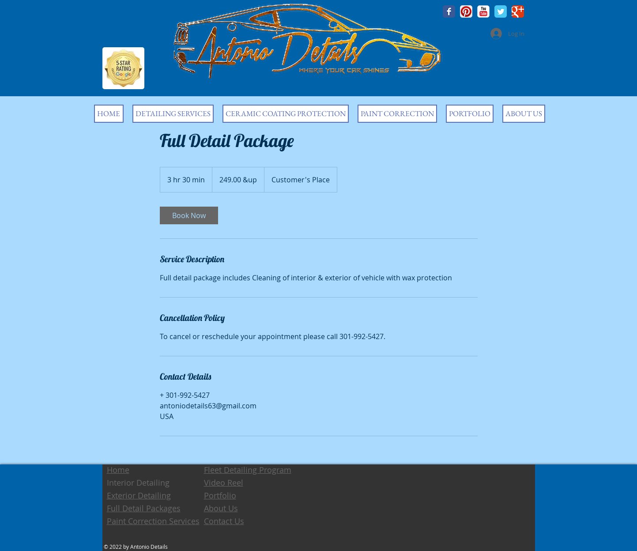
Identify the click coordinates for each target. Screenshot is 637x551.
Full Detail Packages (144, 508)
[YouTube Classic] (483, 11)
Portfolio (220, 495)
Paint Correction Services (153, 521)
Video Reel (223, 482)
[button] (173, 114)
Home (118, 469)
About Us (221, 508)
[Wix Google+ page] (518, 11)
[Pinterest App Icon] (466, 11)
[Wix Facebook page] (449, 11)
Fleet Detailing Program (247, 469)
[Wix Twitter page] (500, 11)
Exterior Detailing (139, 495)
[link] (189, 215)
